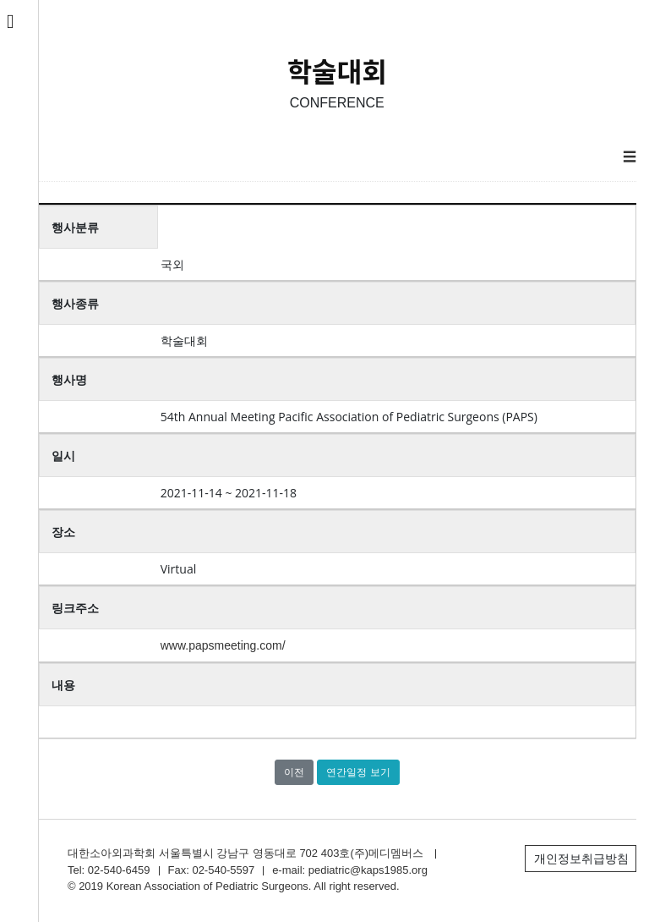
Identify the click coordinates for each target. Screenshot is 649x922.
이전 (294, 772)
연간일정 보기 (358, 772)
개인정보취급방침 (581, 858)
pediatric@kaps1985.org (368, 870)
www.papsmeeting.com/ (223, 645)
